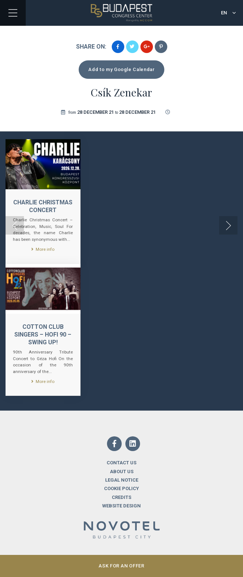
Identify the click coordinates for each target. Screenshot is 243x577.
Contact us (121, 462)
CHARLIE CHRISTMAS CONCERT (42, 206)
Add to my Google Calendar (121, 69)
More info (42, 249)
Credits (121, 497)
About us (121, 471)
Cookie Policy (121, 488)
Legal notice (121, 480)
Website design (121, 506)
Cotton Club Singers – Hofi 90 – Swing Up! (42, 334)
